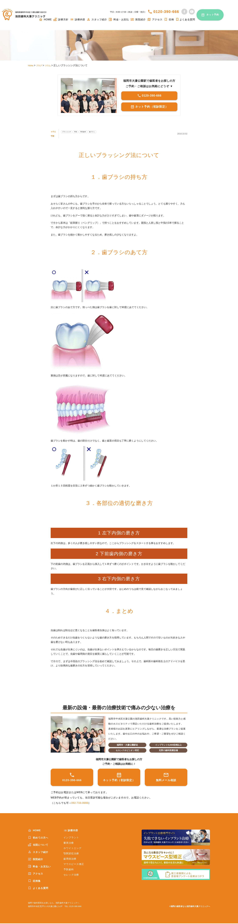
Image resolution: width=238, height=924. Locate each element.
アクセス (154, 19)
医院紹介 (138, 19)
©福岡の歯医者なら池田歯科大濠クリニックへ (189, 907)
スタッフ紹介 (97, 19)
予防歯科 (94, 132)
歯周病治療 (69, 859)
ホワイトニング (72, 848)
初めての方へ (38, 838)
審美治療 (68, 843)
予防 (53, 136)
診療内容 (77, 19)
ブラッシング (71, 132)
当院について (38, 845)
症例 (169, 19)
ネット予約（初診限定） (149, 107)
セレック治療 (71, 875)
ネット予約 (212, 14)
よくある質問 (185, 19)
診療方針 (60, 19)
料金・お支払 (119, 19)
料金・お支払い (39, 867)
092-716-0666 (79, 803)
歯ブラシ (106, 132)
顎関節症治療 (71, 854)
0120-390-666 (166, 12)
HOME (34, 831)
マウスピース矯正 (73, 864)
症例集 (34, 881)
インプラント (71, 838)
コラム (54, 132)
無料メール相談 (166, 777)
